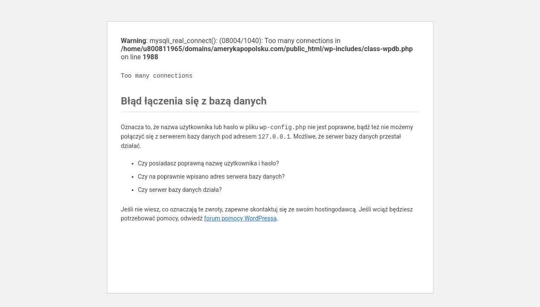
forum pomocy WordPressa (240, 218)
